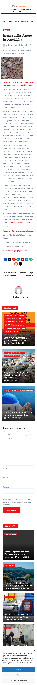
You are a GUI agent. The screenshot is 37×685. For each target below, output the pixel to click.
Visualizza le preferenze (18, 680)
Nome (5, 468)
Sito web (6, 487)
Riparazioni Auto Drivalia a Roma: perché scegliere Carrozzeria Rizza (18, 617)
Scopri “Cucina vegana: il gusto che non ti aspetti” (16, 339)
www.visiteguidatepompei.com (20, 222)
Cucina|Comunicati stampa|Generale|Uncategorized (14, 325)
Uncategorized (9, 565)
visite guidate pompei (16, 53)
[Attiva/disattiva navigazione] (4, 7)
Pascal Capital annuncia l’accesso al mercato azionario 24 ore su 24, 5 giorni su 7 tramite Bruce (17, 555)
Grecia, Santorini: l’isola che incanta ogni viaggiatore (18, 413)
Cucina (21, 318)
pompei (22, 51)
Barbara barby (13, 45)
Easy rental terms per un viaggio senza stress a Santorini (16, 375)
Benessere (22, 315)
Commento (7, 439)
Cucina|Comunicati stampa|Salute (15, 329)
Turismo (6, 30)
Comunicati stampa (11, 318)
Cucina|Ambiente (10, 321)
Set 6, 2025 (21, 343)
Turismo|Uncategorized (12, 356)
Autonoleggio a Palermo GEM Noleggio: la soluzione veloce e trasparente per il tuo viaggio (18, 587)
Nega (18, 675)
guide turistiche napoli (11, 51)
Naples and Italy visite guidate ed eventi (18, 231)
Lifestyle (7, 353)
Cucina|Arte (21, 321)
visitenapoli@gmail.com (17, 251)
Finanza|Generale (10, 534)
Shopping (8, 331)
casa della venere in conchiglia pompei (17, 48)
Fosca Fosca (9, 343)
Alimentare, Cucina (10, 315)
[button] (33, 649)
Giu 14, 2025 (22, 380)
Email (5, 477)
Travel (15, 353)
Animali (7, 628)
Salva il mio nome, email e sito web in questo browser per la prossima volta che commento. (17, 502)
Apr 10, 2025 (22, 418)
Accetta (18, 670)
